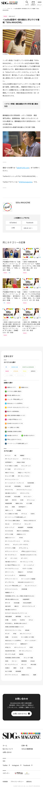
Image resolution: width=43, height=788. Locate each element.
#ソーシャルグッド (29, 565)
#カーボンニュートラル (26, 562)
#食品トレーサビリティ (24, 472)
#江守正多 (30, 572)
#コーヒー (14, 661)
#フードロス (14, 558)
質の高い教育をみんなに (12, 395)
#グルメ (31, 620)
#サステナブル (9, 490)
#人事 (21, 668)
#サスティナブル (24, 493)
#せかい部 (8, 486)
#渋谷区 (32, 661)
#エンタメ (27, 616)
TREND (24, 371)
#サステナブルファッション (24, 490)
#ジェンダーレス (26, 466)
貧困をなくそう (10, 387)
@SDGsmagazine (25, 182)
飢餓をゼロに (23, 387)
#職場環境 (24, 661)
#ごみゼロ (14, 637)
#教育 (14, 668)
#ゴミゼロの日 (9, 531)
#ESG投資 (7, 496)
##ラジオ (7, 603)
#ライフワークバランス (11, 675)
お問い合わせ (7, 752)
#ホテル (7, 544)
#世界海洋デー (22, 507)
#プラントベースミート (11, 579)
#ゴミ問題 (29, 503)
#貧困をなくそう (21, 534)
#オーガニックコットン (25, 651)
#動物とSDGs (19, 503)
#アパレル (24, 514)
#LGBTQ (14, 620)
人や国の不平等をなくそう (13, 420)
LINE (13, 228)
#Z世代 (33, 514)
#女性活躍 (16, 603)
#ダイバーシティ (9, 572)
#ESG (6, 507)
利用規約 (5, 781)
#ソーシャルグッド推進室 (28, 579)
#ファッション (31, 500)
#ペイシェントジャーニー (12, 479)
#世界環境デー (9, 462)
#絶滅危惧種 (8, 503)
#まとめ (7, 524)
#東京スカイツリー (10, 537)
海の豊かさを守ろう (11, 436)
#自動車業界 (26, 599)
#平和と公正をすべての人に (28, 551)
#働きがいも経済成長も (23, 531)
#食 (15, 455)
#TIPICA (29, 668)
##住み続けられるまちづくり (26, 582)
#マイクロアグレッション (12, 568)
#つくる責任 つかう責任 (27, 637)
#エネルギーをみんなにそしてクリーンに (16, 613)
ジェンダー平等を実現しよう (14, 399)
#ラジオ (7, 633)
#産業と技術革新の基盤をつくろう (14, 627)
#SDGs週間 (17, 496)
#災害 (21, 500)
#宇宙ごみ (8, 647)
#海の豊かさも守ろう (11, 562)
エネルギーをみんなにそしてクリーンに (17, 407)
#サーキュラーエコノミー (12, 459)
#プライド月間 (9, 534)
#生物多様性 (30, 483)
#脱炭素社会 (22, 575)
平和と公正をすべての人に (13, 440)
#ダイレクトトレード (20, 647)
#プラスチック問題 (10, 548)
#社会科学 (27, 486)
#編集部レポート (9, 592)
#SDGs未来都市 (27, 603)
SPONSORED (20, 375)
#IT (6, 558)
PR (6, 367)
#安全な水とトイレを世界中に (13, 640)
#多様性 (19, 510)
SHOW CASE (14, 367)
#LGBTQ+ (22, 620)
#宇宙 (14, 633)
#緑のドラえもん (9, 472)
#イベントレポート (10, 575)
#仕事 (31, 647)
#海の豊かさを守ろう (11, 609)
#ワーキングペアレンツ (11, 664)
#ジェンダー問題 (9, 476)
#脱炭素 (21, 654)
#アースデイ (24, 558)
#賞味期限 (18, 671)
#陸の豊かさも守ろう (11, 493)
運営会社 (29, 781)
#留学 (6, 500)
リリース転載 (9, 375)
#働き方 (16, 606)
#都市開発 (18, 616)
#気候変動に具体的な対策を (12, 657)
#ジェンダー (28, 524)
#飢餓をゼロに (25, 675)
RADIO (7, 371)
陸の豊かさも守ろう (27, 436)
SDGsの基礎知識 (27, 749)
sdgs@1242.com (23, 167)
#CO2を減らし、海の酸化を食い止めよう (16, 623)
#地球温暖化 (17, 486)
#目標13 (7, 668)
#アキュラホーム (23, 548)
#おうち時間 (8, 671)
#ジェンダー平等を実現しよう (13, 585)
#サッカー (24, 664)
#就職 (6, 637)
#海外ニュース (9, 510)
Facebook (29, 222)
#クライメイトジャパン (11, 589)
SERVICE (33, 371)
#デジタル (26, 541)
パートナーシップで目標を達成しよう (16, 444)
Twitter (6, 765)
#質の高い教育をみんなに (12, 599)
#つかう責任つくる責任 (11, 466)
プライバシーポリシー (17, 781)
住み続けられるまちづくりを (14, 423)
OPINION (15, 371)
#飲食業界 (20, 527)
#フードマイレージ (19, 469)
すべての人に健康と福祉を (13, 391)
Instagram (16, 765)
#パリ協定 (8, 469)
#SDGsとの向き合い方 (30, 520)
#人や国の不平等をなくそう (12, 565)
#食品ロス (20, 572)
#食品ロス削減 (21, 462)
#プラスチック (17, 524)
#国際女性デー (24, 644)
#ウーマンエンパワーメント (12, 541)
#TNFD (21, 537)
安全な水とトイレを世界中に (14, 403)
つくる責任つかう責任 (12, 427)
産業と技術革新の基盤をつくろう (15, 415)
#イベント (8, 455)
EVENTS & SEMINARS (28, 367)
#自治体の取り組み (10, 651)
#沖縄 (6, 620)
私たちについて (8, 749)
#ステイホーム (26, 459)
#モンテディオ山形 (10, 654)
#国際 (34, 675)
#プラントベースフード (11, 551)
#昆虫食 (27, 630)
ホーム (5, 745)
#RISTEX (14, 500)
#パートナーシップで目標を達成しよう (15, 517)
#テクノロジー (28, 496)
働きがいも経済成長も (12, 411)
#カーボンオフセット (11, 555)
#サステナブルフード (11, 644)
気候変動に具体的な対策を (13, 432)
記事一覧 (24, 745)
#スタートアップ (9, 527)
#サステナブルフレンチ (28, 606)
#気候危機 (24, 589)
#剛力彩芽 (8, 606)
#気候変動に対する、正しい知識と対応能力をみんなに (19, 596)
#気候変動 (30, 527)
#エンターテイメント (31, 585)
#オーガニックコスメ (23, 476)
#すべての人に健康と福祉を (12, 520)
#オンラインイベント (25, 633)
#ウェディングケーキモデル (20, 544)
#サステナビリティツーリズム (13, 630)
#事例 (13, 507)
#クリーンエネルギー (30, 640)
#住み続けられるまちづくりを (28, 555)
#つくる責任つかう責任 (11, 514)
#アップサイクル (9, 582)
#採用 (6, 661)
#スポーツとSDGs (27, 568)
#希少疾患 (33, 664)
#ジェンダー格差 (28, 657)
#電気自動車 (8, 616)
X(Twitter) (13, 222)
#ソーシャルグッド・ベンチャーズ (14, 483)
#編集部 (22, 455)
